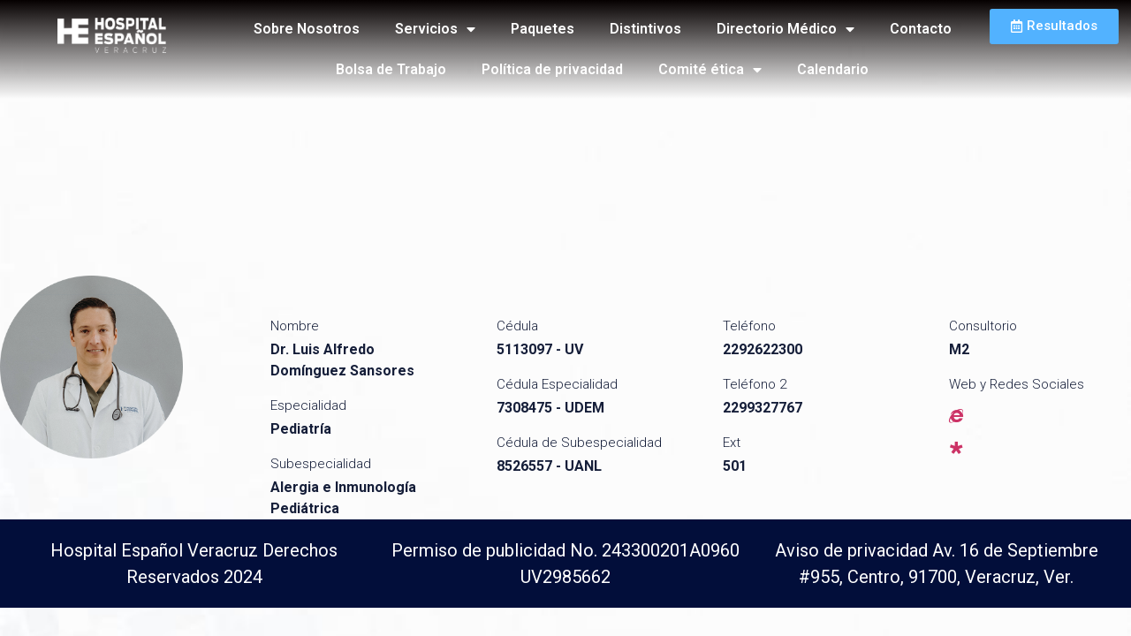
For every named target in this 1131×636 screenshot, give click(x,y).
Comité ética (710, 70)
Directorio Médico (785, 29)
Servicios (435, 29)
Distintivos (645, 28)
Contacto (921, 28)
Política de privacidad (552, 69)
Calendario (833, 69)
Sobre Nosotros (307, 28)
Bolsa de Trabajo (391, 69)
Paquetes (542, 28)
